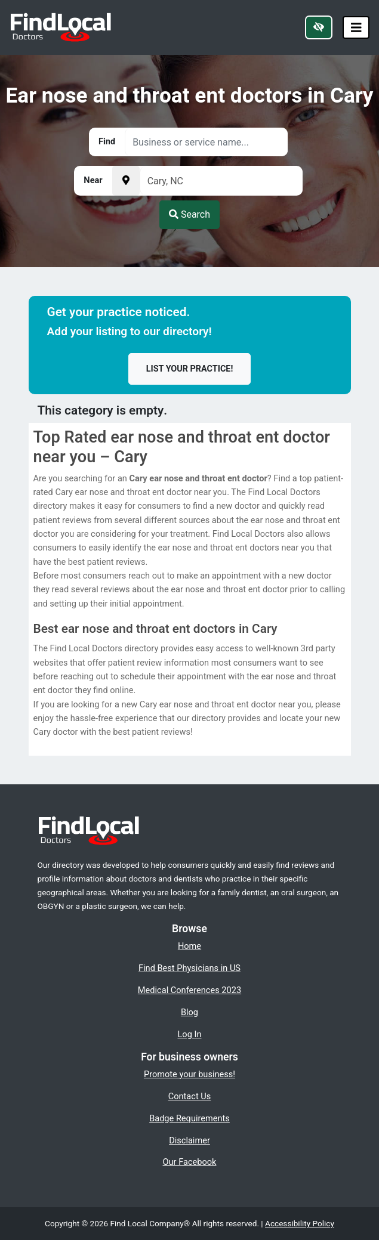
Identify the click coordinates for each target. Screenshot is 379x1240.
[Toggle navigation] (356, 27)
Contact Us (189, 1096)
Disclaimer (189, 1140)
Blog (189, 1012)
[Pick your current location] (126, 181)
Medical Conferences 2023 (189, 990)
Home (189, 946)
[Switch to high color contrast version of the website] (318, 27)
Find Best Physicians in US (189, 968)
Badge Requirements (189, 1118)
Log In (190, 1034)
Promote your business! (189, 1074)
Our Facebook (190, 1161)
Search (189, 214)
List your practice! (189, 369)
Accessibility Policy (299, 1223)
